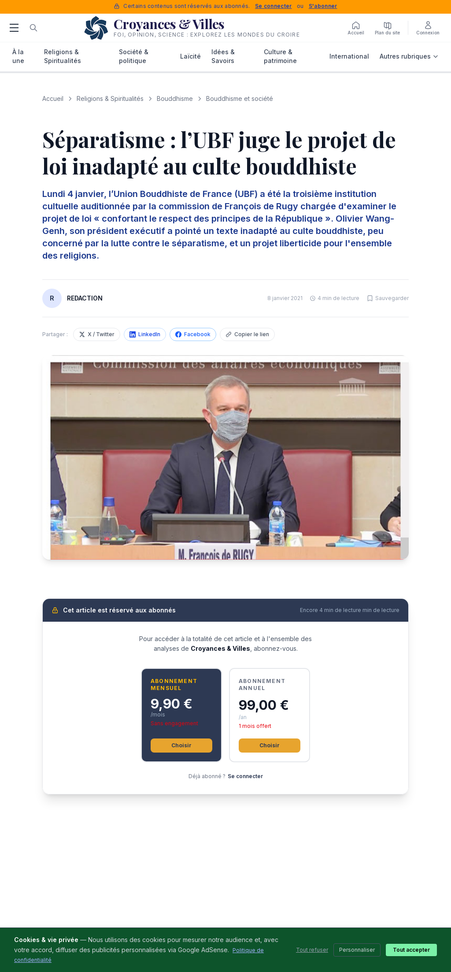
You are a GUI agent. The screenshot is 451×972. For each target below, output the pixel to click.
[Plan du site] (387, 28)
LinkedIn (144, 334)
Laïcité (190, 56)
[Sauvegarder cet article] (387, 298)
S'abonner (323, 6)
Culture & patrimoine (280, 56)
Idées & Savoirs (223, 56)
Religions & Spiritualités (62, 56)
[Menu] (14, 28)
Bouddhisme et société (239, 98)
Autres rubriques (409, 56)
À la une (18, 56)
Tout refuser (312, 949)
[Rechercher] (33, 28)
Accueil (52, 98)
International (349, 56)
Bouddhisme (175, 98)
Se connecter (273, 6)
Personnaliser (357, 949)
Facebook (193, 334)
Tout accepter (411, 949)
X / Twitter (97, 334)
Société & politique (133, 56)
